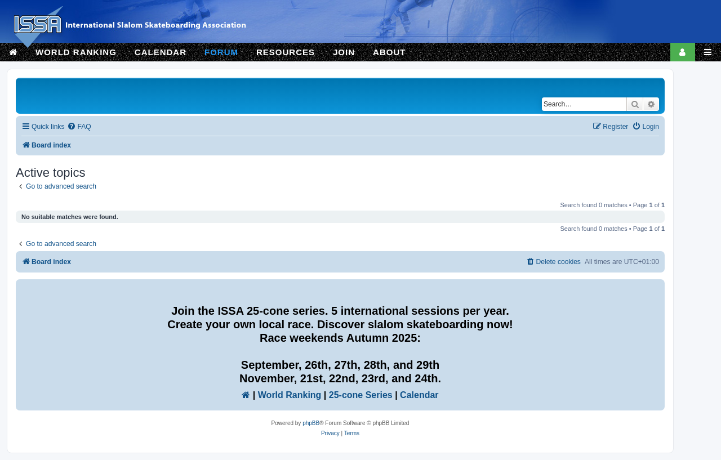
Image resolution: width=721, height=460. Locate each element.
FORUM (221, 52)
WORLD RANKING (76, 52)
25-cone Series (361, 395)
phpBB (310, 423)
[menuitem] (79, 127)
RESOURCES (285, 52)
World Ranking (290, 395)
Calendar (419, 395)
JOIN (344, 52)
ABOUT (389, 52)
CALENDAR (160, 52)
